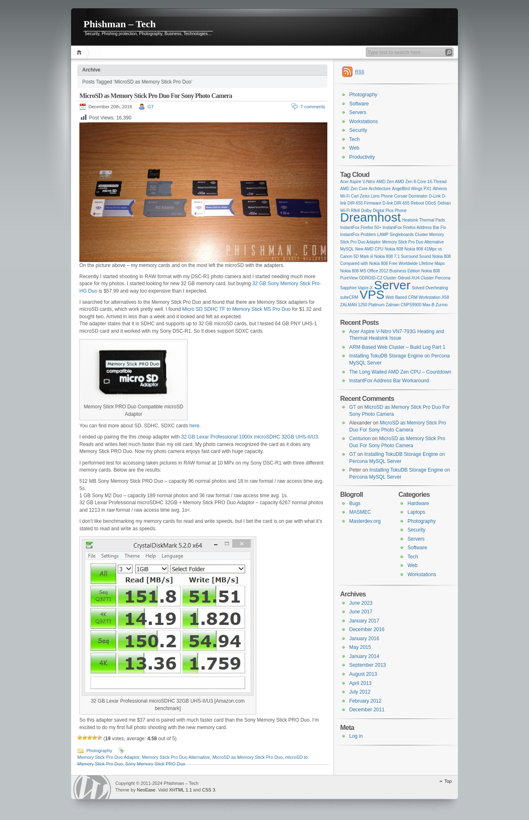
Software (359, 104)
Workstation (430, 297)
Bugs (354, 503)
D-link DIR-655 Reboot (403, 203)
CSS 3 (208, 789)
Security (358, 130)
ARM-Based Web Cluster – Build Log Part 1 (397, 347)
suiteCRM (349, 297)
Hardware (418, 503)
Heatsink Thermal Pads (423, 220)
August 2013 (363, 674)
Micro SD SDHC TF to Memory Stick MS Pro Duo (236, 309)
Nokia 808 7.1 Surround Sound (402, 256)
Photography (99, 750)
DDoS (430, 203)
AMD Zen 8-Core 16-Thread (421, 181)
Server (392, 285)
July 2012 (359, 692)
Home (80, 52)
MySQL (347, 249)
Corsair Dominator (411, 196)
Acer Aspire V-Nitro (357, 181)
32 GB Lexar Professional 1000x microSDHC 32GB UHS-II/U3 (249, 437)
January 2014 (364, 656)
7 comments (312, 106)
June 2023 (360, 603)
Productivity (362, 157)
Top (448, 781)
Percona (442, 278)
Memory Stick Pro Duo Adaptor (108, 757)
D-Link (435, 196)
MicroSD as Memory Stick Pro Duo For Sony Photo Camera (155, 95)
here (194, 426)
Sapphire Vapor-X (356, 288)
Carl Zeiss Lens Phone (372, 196)
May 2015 (360, 647)
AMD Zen (385, 181)
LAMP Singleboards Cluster (402, 234)
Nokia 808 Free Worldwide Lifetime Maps (407, 263)
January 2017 (364, 621)
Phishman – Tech (119, 24)
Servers (357, 112)
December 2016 (366, 629)
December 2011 (366, 710)
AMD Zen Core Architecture (365, 188)
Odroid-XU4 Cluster (416, 278)
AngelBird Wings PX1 (411, 188)
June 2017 (360, 612)
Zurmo (442, 305)
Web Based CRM (401, 297)
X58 (445, 297)
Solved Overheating (430, 288)
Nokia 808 (394, 249)
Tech (354, 139)
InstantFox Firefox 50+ (360, 227)
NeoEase (146, 789)
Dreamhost (370, 217)
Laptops (416, 512)
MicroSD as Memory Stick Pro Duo (247, 757)
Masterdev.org (365, 521)
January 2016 (364, 638)
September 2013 (367, 665)
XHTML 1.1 (180, 789)
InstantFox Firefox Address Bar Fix (414, 227)
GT (151, 106)
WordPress (92, 787)
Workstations (363, 121)
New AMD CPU (369, 249)
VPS (372, 294)
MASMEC (360, 512)
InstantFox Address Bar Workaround (389, 381)
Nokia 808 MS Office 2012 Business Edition (380, 271)
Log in (356, 736)
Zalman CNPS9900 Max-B (410, 305)
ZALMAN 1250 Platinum (362, 305)
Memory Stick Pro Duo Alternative (176, 757)
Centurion (360, 438)
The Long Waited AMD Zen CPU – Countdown (400, 372)
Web (354, 148)
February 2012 (365, 701)
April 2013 (360, 683)
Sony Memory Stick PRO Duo (155, 763)
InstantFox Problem (358, 234)
